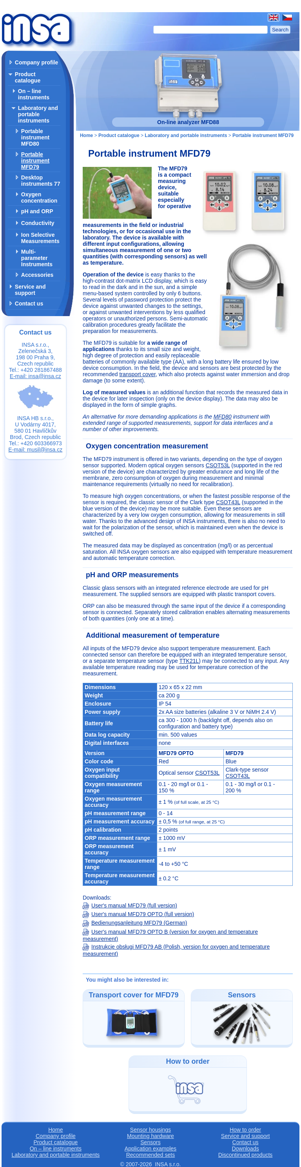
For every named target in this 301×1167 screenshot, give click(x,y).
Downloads (245, 1148)
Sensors (150, 1142)
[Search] (210, 30)
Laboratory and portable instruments (38, 114)
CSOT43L (228, 502)
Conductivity (37, 223)
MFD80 (223, 416)
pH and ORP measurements (132, 575)
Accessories (37, 275)
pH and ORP (37, 211)
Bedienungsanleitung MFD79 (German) (135, 923)
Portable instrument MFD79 (35, 160)
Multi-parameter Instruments (37, 258)
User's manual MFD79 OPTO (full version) (138, 914)
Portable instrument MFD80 (35, 137)
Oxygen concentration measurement (147, 446)
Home (86, 135)
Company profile (36, 62)
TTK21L (189, 661)
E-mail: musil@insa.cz (35, 449)
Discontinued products (245, 1155)
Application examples (150, 1148)
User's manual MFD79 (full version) (130, 905)
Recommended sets (150, 1155)
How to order (245, 1130)
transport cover (137, 374)
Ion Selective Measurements (40, 238)
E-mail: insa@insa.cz (35, 376)
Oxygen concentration (39, 197)
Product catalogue (27, 77)
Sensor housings (150, 1130)
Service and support (30, 290)
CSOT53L (218, 465)
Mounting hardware (150, 1136)
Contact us (29, 303)
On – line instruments (33, 94)
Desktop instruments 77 (40, 180)
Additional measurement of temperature (152, 635)
